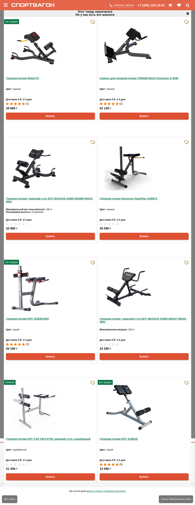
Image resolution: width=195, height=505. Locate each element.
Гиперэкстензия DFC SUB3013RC (27, 318)
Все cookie (9, 499)
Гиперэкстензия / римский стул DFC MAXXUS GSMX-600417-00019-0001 (143, 320)
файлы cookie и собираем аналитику (106, 491)
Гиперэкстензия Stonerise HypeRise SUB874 (128, 198)
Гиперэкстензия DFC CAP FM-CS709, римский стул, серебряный (48, 438)
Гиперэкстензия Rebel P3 (22, 78)
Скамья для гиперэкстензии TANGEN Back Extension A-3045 (139, 78)
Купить (50, 116)
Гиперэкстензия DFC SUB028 (118, 438)
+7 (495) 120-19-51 (151, 5)
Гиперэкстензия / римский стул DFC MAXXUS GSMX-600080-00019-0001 (49, 200)
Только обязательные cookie (176, 499)
